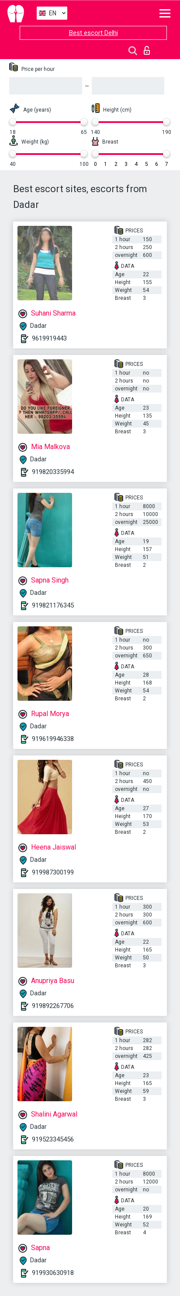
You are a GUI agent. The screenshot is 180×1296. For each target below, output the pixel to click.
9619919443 (49, 338)
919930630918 (53, 1273)
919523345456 (53, 1139)
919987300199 (53, 872)
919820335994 (53, 472)
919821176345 (53, 605)
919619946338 (53, 739)
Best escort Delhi (93, 33)
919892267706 (53, 1006)
